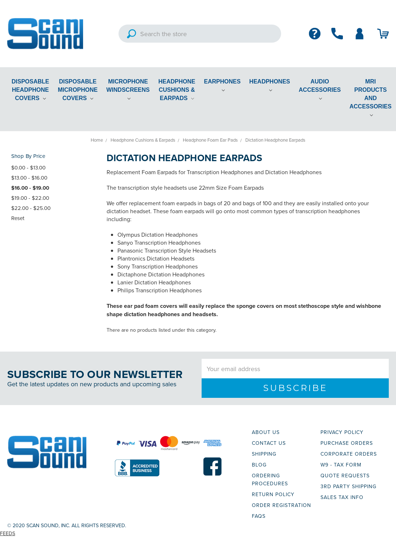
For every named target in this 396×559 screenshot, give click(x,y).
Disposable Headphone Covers (30, 89)
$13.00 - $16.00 (29, 177)
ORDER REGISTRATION (281, 505)
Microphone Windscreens (128, 89)
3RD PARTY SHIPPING (348, 486)
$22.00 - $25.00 (31, 208)
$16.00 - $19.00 (30, 188)
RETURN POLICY (273, 494)
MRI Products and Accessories (370, 97)
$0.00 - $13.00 (28, 167)
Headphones (269, 85)
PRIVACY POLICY (341, 432)
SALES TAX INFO (341, 497)
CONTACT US (269, 443)
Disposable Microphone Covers (78, 89)
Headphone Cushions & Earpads (176, 89)
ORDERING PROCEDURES (270, 479)
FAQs (259, 516)
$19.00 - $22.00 (30, 198)
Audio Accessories (320, 89)
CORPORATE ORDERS (348, 453)
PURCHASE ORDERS (346, 443)
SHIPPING (264, 453)
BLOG (259, 464)
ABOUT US (266, 432)
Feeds (7, 533)
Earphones (222, 85)
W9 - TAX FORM (340, 464)
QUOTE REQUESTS (345, 475)
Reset (17, 218)
